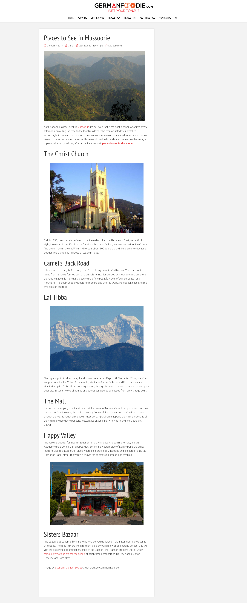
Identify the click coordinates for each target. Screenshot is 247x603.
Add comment (115, 45)
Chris (70, 45)
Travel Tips (130, 18)
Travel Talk (114, 18)
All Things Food (147, 18)
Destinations (97, 18)
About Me (82, 18)
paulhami (60, 567)
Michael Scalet (74, 567)
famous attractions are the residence (64, 553)
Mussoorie (83, 127)
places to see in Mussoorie (117, 143)
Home (71, 18)
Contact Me (165, 18)
